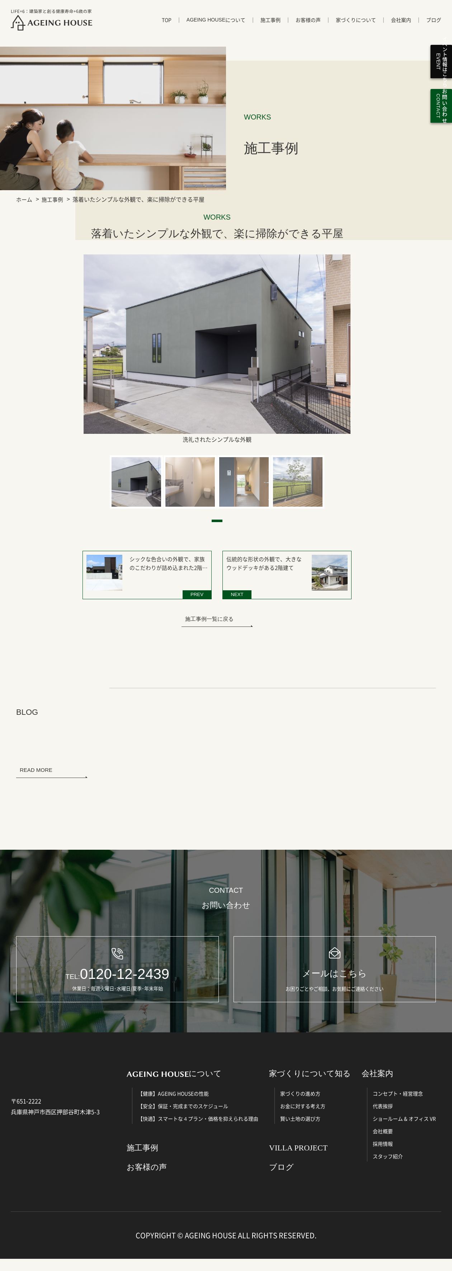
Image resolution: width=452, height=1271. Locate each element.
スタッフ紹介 (388, 1168)
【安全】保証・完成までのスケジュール (183, 1117)
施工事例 (270, 27)
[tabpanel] (136, 481)
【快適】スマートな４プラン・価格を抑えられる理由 (198, 1130)
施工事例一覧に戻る (209, 614)
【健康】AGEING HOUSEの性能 (173, 1105)
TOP (166, 27)
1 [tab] (217, 521)
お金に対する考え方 (302, 1117)
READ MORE (36, 765)
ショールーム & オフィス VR (404, 1130)
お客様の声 (308, 27)
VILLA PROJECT (298, 1159)
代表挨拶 (383, 1117)
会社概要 (383, 1142)
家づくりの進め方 (300, 1105)
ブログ (433, 27)
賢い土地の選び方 (300, 1130)
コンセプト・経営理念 (398, 1105)
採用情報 (383, 1155)
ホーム (24, 199)
